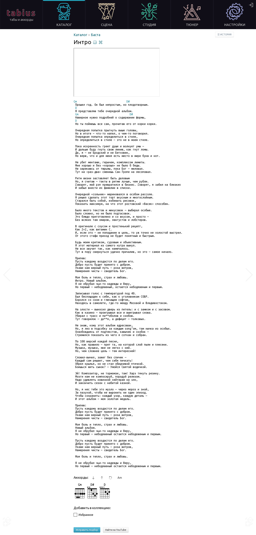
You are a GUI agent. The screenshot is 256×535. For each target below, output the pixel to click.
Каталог (81, 35)
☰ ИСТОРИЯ (224, 34)
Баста (95, 35)
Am (120, 477)
